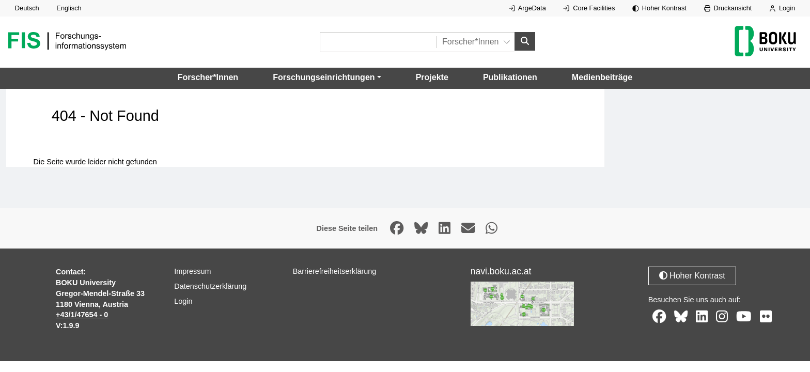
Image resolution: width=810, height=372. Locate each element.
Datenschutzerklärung (210, 286)
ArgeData (527, 8)
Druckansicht (728, 8)
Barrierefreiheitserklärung (335, 271)
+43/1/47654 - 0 (82, 315)
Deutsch (27, 8)
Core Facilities (589, 8)
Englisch (68, 8)
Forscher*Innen (208, 77)
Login (782, 8)
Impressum (192, 271)
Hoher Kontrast (659, 8)
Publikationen (510, 77)
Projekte (432, 77)
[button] (326, 77)
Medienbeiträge (602, 77)
